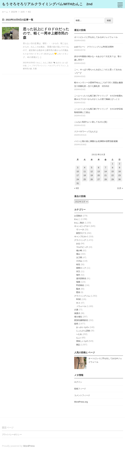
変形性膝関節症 (81, 320)
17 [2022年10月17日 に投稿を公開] (77, 175)
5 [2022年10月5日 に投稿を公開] (91, 167)
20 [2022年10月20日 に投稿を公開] (98, 175)
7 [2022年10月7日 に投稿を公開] (105, 167)
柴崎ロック (81, 268)
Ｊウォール (81, 306)
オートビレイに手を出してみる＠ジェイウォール (96, 37)
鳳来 (78, 289)
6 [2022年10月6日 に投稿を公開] (98, 167)
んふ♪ (78, 338)
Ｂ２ (78, 303)
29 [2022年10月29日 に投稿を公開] (112, 179)
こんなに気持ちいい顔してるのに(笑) (90, 122)
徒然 (76, 324)
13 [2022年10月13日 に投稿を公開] (98, 171)
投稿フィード (80, 389)
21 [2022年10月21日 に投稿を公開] (105, 175)
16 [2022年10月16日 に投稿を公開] (119, 171)
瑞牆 (78, 282)
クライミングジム (82, 296)
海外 (78, 275)
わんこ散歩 (79, 223)
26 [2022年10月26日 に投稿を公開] (91, 179)
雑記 (78, 345)
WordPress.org (81, 402)
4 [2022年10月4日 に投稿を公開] (84, 167)
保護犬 (77, 313)
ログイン (78, 382)
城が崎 (79, 250)
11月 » (120, 188)
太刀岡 (79, 257)
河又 (78, 271)
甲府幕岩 (80, 285)
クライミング (80, 240)
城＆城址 (78, 317)
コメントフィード (82, 395)
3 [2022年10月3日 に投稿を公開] (77, 167)
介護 (76, 310)
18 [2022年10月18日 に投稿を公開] (84, 175)
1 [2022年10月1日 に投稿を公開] (112, 164)
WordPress (29, 446)
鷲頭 (78, 292)
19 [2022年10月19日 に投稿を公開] (91, 175)
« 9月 (76, 188)
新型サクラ (81, 233)
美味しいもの (82, 341)
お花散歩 (78, 216)
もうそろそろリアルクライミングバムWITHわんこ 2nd (47, 4)
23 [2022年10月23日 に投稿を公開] (119, 175)
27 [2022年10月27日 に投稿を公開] (98, 179)
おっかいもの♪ (82, 327)
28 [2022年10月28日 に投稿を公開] (105, 179)
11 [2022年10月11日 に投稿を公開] (84, 171)
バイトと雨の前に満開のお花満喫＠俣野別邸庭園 (96, 141)
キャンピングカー (82, 226)
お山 (78, 243)
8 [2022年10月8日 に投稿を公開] (112, 167)
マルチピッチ (82, 247)
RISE (78, 299)
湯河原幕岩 (81, 278)
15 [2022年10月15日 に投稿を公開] (112, 171)
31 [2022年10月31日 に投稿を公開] (77, 183)
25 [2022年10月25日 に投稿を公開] (84, 179)
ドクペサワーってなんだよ (86, 131)
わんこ (77, 219)
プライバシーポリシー (12, 434)
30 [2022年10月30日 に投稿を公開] (119, 179)
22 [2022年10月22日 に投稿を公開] (112, 175)
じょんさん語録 (83, 331)
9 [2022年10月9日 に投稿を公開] (119, 167)
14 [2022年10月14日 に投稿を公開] (105, 171)
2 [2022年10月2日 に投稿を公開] (119, 164)
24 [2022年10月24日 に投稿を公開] (77, 179)
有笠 (78, 264)
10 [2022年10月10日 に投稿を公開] (77, 171)
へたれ (79, 334)
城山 (78, 254)
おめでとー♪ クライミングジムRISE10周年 (94, 47)
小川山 (79, 261)
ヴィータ (80, 229)
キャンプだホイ (81, 236)
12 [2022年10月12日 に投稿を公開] (91, 171)
